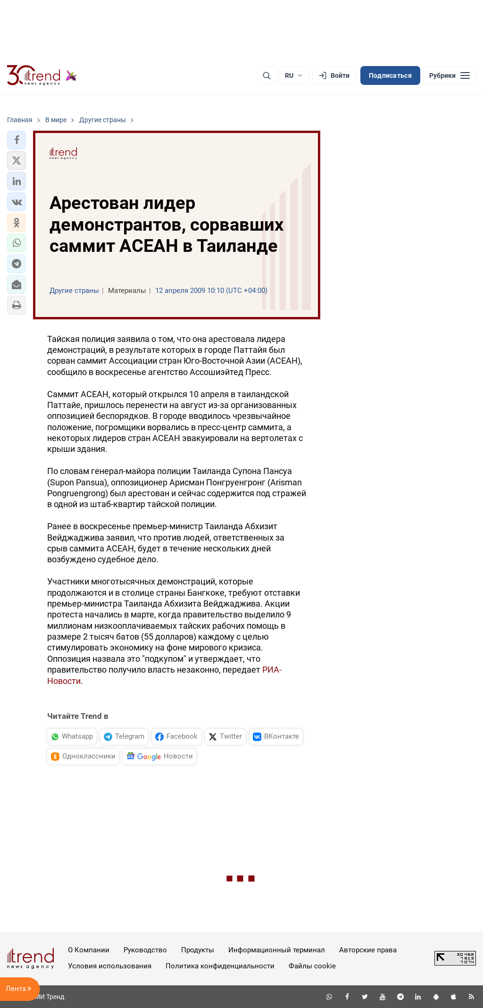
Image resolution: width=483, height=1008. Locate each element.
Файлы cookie (312, 966)
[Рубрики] (449, 75)
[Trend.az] (42, 75)
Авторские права (368, 950)
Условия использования (109, 966)
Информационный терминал (276, 950)
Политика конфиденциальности (220, 966)
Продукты (197, 950)
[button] (16, 140)
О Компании (88, 950)
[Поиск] (266, 75)
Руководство (145, 950)
